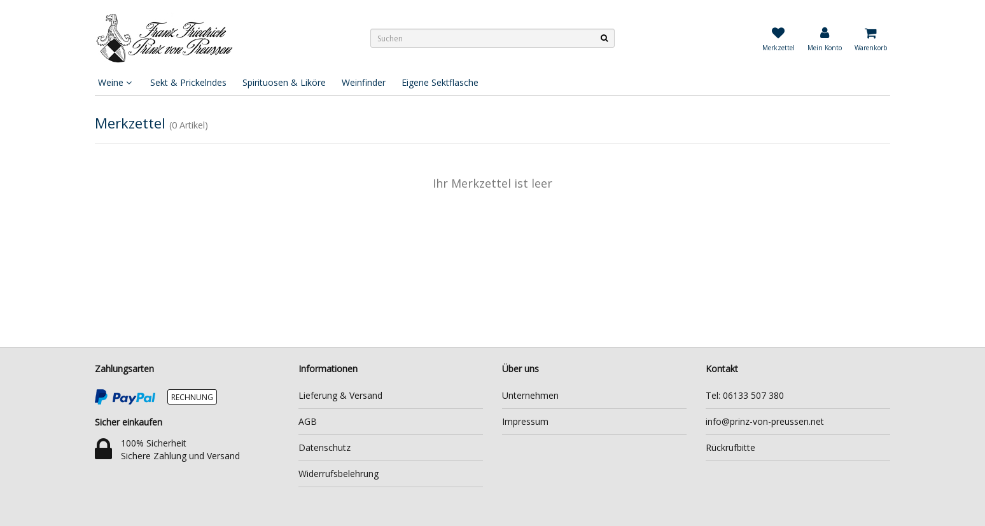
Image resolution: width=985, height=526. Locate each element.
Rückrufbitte (730, 447)
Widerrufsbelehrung (338, 473)
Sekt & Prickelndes (188, 82)
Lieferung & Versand (340, 395)
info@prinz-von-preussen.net (765, 421)
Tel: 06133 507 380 (745, 395)
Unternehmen (530, 395)
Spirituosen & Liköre (284, 82)
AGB (307, 421)
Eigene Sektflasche (440, 82)
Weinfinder (364, 82)
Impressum (525, 421)
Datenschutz (324, 447)
